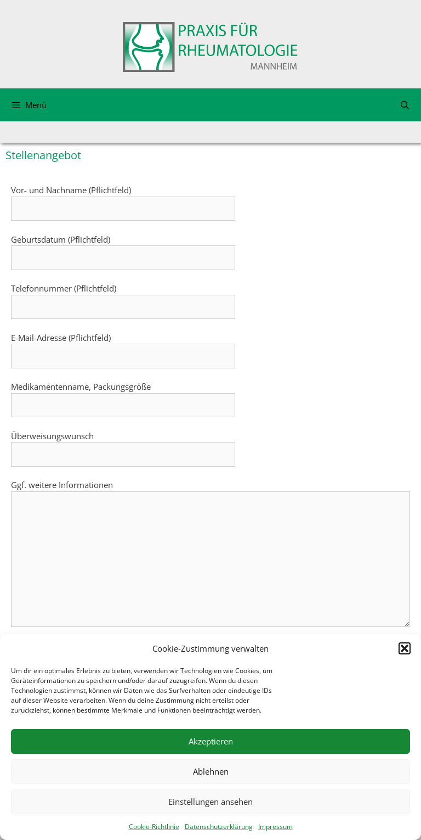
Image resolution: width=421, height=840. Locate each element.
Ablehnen (211, 771)
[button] (404, 648)
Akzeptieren (211, 741)
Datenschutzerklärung (219, 826)
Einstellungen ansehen (210, 801)
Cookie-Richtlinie (154, 826)
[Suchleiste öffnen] (405, 104)
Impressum (275, 826)
